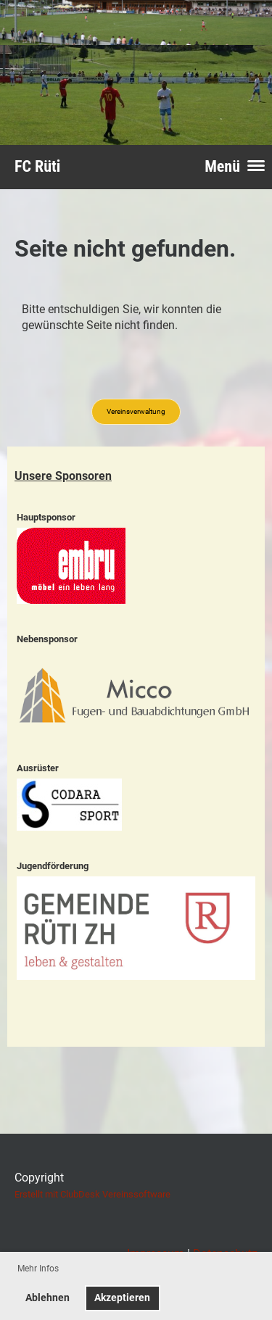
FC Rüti (37, 166)
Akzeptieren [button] (122, 1298)
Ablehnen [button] (47, 1298)
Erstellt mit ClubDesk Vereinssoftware (92, 1194)
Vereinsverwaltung (136, 411)
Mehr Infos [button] (38, 1268)
